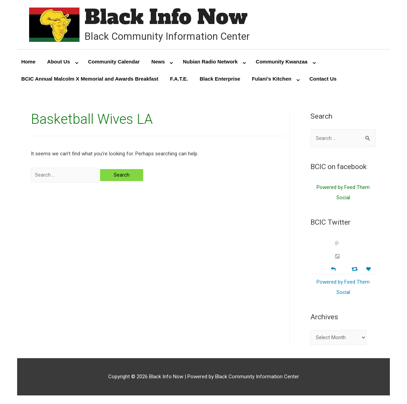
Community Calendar (114, 61)
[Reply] (333, 268)
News (158, 61)
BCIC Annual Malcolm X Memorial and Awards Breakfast (89, 79)
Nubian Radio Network (210, 61)
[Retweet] (355, 268)
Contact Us (322, 79)
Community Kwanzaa (282, 61)
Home (28, 61)
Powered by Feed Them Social (343, 192)
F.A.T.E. (179, 79)
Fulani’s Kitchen (271, 79)
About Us (58, 61)
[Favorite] (369, 269)
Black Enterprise (220, 79)
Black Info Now (166, 17)
